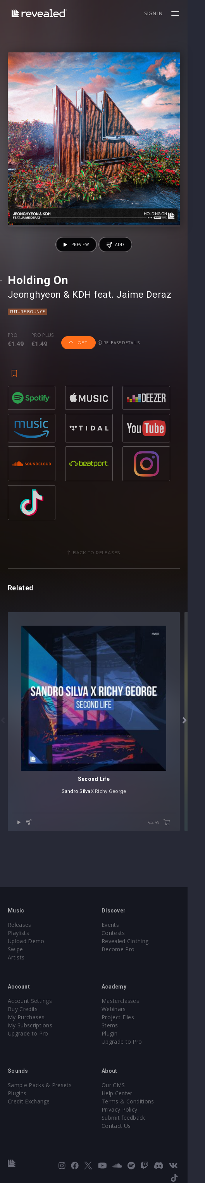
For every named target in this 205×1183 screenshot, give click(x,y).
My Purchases (26, 1017)
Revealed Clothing (133, 941)
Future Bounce (27, 329)
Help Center (125, 1093)
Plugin (118, 1033)
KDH (81, 312)
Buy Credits (23, 1009)
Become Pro (126, 949)
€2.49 (176, 857)
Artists (16, 957)
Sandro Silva (84, 826)
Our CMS (122, 1085)
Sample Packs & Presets (40, 1085)
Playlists (18, 933)
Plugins (17, 1093)
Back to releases (105, 570)
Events (119, 924)
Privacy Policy (128, 1109)
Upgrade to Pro (28, 1033)
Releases (19, 924)
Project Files (126, 1017)
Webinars (122, 1009)
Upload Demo (26, 941)
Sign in (171, 13)
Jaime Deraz (143, 312)
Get (78, 360)
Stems (118, 1025)
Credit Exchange (29, 1101)
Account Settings (30, 1000)
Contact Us (125, 1125)
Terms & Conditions (136, 1101)
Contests (122, 933)
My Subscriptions (30, 1025)
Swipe (15, 949)
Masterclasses (129, 1000)
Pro (12, 353)
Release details (119, 360)
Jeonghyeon (34, 312)
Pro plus (42, 353)
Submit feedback (132, 1117)
